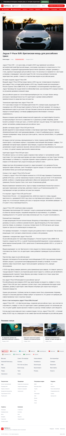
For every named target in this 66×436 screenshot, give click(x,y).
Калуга (52, 371)
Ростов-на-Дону (23, 364)
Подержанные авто (55, 391)
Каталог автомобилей (6, 384)
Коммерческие (16, 9)
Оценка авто (45, 9)
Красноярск (37, 367)
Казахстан (22, 351)
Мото (25, 9)
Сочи (19, 374)
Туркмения (26, 354)
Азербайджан (41, 351)
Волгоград (21, 367)
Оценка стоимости (5, 388)
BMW (35, 384)
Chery (35, 400)
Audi (35, 395)
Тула (19, 371)
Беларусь (13, 351)
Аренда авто (53, 395)
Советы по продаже (22, 388)
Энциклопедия (21, 419)
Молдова (60, 351)
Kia (35, 391)
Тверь (3, 371)
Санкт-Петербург (23, 358)
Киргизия (52, 351)
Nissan (35, 398)
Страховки (54, 9)
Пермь (3, 367)
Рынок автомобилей (55, 388)
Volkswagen (37, 393)
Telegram (52, 428)
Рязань (36, 371)
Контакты (20, 412)
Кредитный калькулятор (6, 391)
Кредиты (37, 9)
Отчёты (31, 9)
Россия (5, 351)
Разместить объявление (56, 5)
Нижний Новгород (6, 361)
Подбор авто (4, 395)
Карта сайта (62, 434)
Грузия (35, 354)
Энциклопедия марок (22, 386)
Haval (35, 402)
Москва (3, 358)
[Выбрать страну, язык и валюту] (16, 6)
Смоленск (4, 374)
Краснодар (37, 364)
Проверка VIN (4, 386)
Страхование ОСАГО (6, 393)
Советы (52, 393)
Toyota (35, 388)
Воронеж (53, 364)
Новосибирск (38, 358)
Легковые (5, 9)
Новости (61, 9)
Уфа (2, 364)
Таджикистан (6, 354)
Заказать (45, 1)
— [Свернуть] (54, 2)
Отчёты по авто (4, 421)
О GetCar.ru (20, 409)
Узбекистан (17, 354)
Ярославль (53, 367)
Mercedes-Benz (37, 386)
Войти (43, 5)
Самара (52, 361)
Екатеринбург (54, 358)
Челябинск (37, 361)
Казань (20, 361)
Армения (32, 351)
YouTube (57, 428)
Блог (3, 13)
